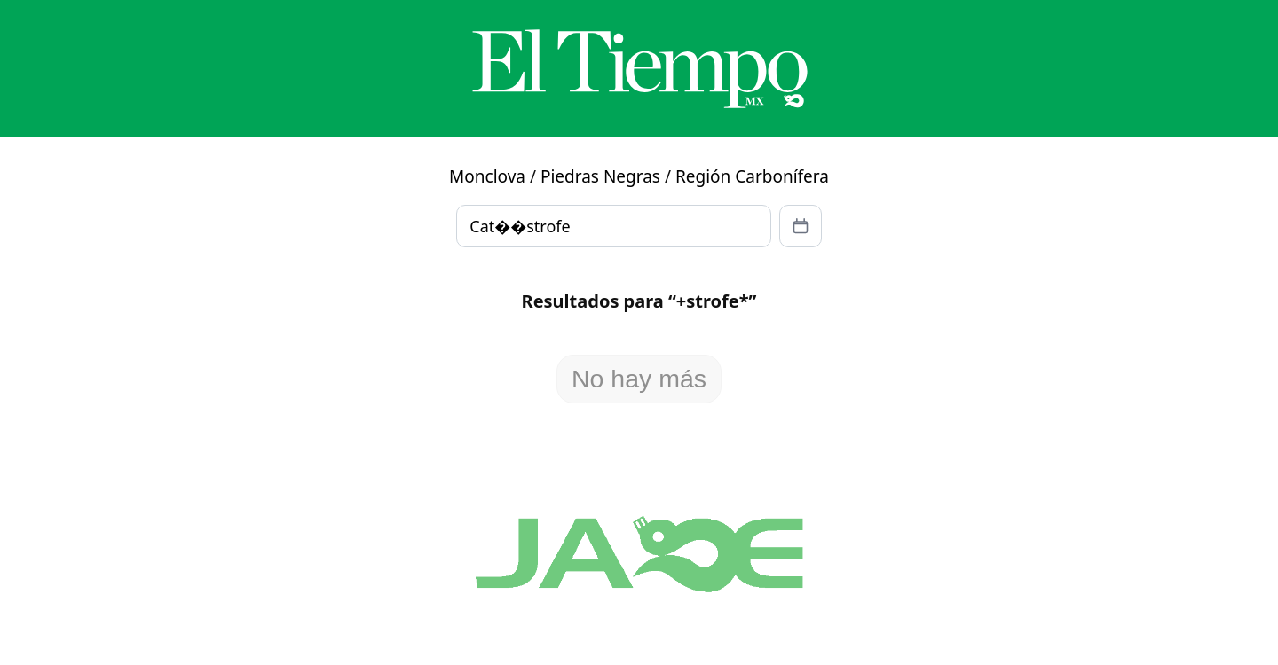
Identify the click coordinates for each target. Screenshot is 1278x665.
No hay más (639, 378)
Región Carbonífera (752, 176)
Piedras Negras (600, 176)
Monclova (487, 176)
